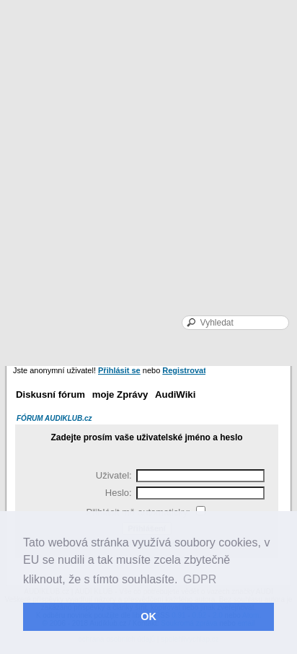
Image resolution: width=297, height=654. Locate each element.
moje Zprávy (120, 394)
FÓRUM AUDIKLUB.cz (54, 418)
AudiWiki (175, 394)
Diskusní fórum (50, 394)
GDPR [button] (199, 579)
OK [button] (148, 616)
